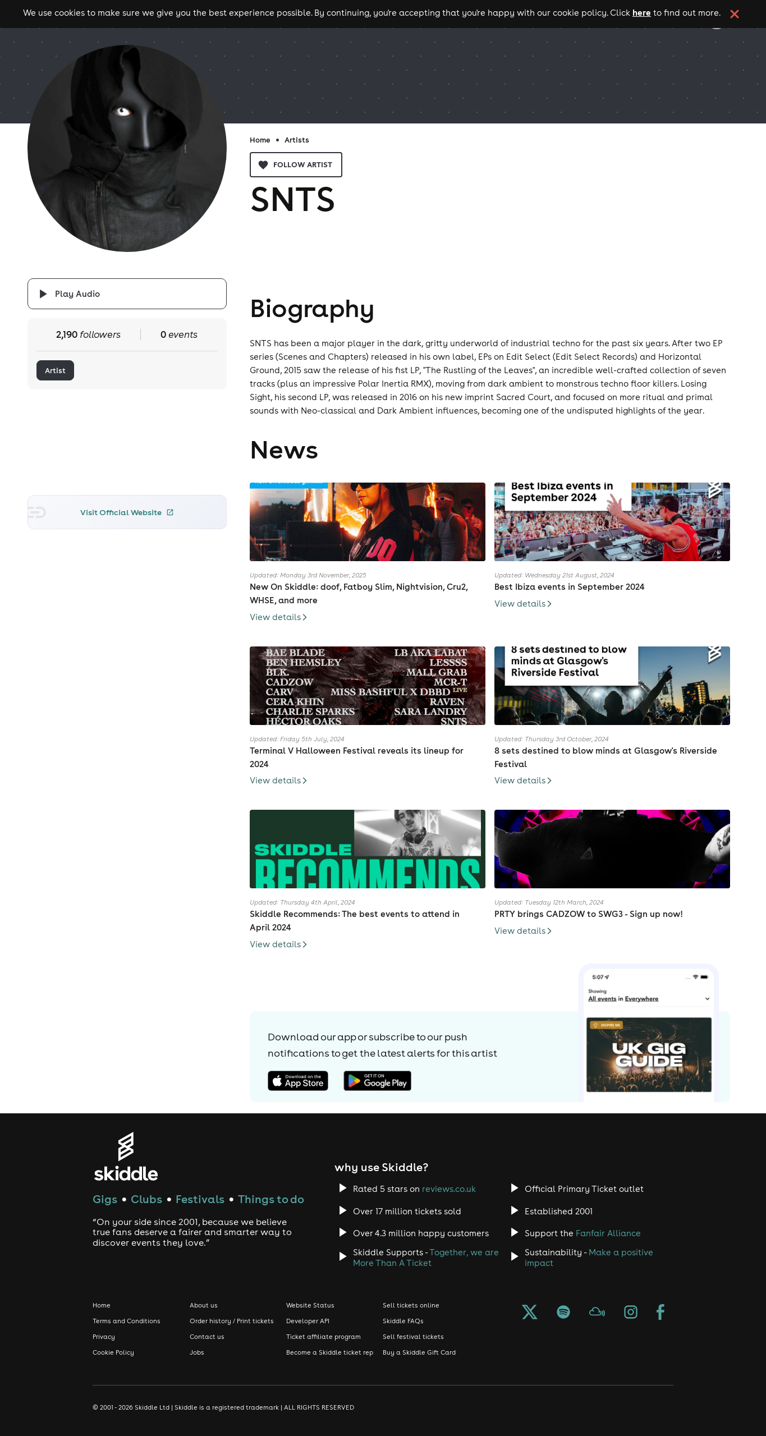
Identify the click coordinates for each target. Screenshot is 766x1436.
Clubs (146, 1199)
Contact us (207, 1337)
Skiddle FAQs (403, 1321)
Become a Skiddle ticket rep (329, 1352)
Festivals (200, 1199)
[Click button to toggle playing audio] (126, 293)
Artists (297, 140)
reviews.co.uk (449, 1188)
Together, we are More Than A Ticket (426, 1257)
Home (260, 140)
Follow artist (296, 164)
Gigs (105, 1199)
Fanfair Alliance (608, 1233)
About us (204, 1305)
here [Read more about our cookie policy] (641, 12)
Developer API (307, 1321)
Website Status (310, 1305)
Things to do (271, 1199)
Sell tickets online (411, 1305)
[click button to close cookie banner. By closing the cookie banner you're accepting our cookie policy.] (734, 14)
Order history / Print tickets (232, 1321)
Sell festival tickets (413, 1337)
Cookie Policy (113, 1352)
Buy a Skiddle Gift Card (419, 1352)
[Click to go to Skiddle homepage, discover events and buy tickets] (125, 1156)
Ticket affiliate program (323, 1337)
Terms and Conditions (126, 1321)
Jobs (197, 1352)
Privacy (104, 1337)
